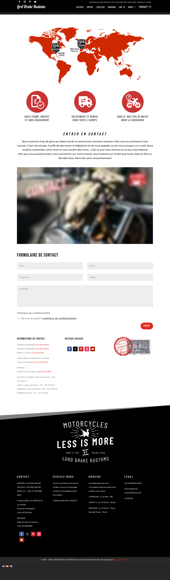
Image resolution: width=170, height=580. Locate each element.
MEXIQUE (21, 518)
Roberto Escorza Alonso (27, 522)
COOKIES (129, 498)
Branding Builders (121, 560)
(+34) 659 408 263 (102, 2)
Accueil (80, 7)
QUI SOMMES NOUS (133, 483)
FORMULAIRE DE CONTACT (65, 501)
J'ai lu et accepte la (46, 318)
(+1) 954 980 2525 (120, 2)
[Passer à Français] (11, 566)
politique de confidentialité (59, 318)
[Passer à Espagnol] (7, 566)
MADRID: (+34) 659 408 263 (29, 483)
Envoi (147, 325)
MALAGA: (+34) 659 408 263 (29, 487)
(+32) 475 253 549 (144, 6)
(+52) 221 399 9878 (44, 372)
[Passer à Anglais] (3, 566)
